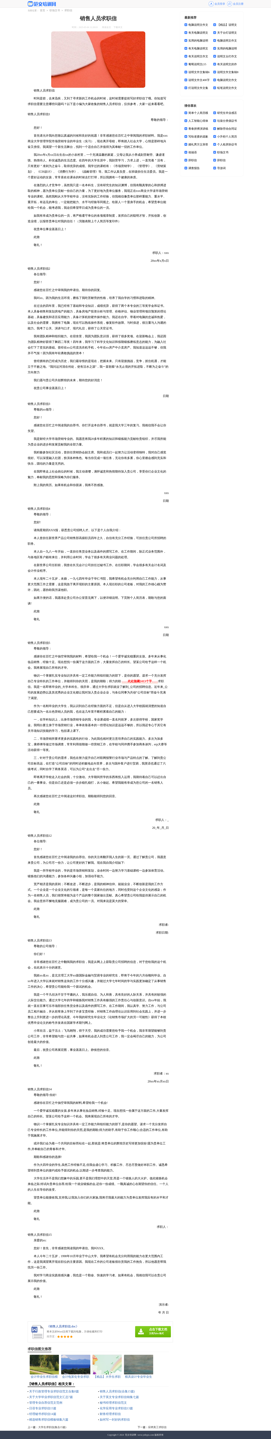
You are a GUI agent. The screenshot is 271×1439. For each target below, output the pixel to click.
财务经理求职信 (110, 1414)
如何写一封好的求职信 (115, 1419)
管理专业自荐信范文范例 (45, 1402)
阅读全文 (106, 27)
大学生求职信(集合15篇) (52, 1427)
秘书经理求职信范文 (113, 1402)
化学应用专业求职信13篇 (116, 1408)
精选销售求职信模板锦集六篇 (48, 1419)
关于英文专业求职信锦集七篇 (119, 1397)
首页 (42, 10)
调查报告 (194, 168)
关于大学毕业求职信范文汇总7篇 (51, 1397)
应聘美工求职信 (157, 1427)
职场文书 (54, 10)
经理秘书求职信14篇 (42, 1414)
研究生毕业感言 (227, 112)
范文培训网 (130, 1435)
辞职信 (192, 160)
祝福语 (192, 152)
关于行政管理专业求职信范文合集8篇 (54, 1391)
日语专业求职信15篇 (42, 1408)
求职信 (68, 10)
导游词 (221, 168)
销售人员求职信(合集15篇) (117, 1391)
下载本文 (118, 27)
